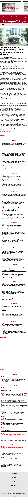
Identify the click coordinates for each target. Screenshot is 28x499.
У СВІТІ (2, 369)
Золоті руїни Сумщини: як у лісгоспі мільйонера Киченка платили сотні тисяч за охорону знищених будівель (14, 252)
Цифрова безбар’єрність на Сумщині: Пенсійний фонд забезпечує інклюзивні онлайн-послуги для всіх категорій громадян (14, 269)
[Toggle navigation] (3, 24)
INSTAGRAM (3, 337)
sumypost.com (8, 131)
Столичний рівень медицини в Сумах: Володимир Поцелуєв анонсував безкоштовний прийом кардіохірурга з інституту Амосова (14, 259)
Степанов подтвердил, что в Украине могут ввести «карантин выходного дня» (12, 423)
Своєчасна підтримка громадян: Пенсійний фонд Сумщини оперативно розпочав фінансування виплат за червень (14, 195)
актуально (14, 485)
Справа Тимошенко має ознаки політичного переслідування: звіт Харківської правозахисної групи (14, 168)
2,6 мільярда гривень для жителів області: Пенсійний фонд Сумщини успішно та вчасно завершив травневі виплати (13, 292)
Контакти (14, 489)
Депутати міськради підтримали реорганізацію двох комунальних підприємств (13, 246)
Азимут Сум (13, 495)
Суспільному (7, 64)
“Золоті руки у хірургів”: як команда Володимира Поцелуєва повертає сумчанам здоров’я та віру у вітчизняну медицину (14, 285)
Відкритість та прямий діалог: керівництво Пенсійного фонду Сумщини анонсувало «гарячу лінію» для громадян (14, 185)
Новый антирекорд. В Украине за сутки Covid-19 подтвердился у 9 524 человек (13, 435)
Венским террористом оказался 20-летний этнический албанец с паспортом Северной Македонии (11, 465)
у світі (14, 481)
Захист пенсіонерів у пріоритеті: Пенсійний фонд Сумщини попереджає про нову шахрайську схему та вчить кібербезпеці (12, 315)
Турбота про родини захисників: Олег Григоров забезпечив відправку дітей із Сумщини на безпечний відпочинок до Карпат (14, 209)
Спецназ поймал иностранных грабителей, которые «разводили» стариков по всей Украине (13, 394)
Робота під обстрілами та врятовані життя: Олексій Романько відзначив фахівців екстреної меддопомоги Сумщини (14, 276)
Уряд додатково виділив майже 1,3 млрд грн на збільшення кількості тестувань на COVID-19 (12, 418)
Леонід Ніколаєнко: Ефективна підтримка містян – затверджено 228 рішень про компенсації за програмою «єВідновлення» (13, 8)
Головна (14, 473)
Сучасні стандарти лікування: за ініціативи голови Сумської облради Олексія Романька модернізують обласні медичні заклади (13, 202)
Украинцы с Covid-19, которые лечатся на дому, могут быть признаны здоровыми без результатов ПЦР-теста (14, 406)
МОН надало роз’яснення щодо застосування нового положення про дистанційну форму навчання (13, 412)
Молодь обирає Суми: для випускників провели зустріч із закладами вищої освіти (14, 162)
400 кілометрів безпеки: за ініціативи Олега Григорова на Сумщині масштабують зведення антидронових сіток (13, 233)
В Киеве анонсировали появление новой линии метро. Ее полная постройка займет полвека (12, 400)
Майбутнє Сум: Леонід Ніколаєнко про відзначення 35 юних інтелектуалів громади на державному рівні (13, 227)
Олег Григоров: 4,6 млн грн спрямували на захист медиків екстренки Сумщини (12, 325)
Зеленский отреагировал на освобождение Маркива (13, 439)
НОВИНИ (2, 135)
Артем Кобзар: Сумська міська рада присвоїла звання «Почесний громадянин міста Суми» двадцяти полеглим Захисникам (13, 240)
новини (14, 477)
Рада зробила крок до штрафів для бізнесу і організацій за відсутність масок (11, 453)
